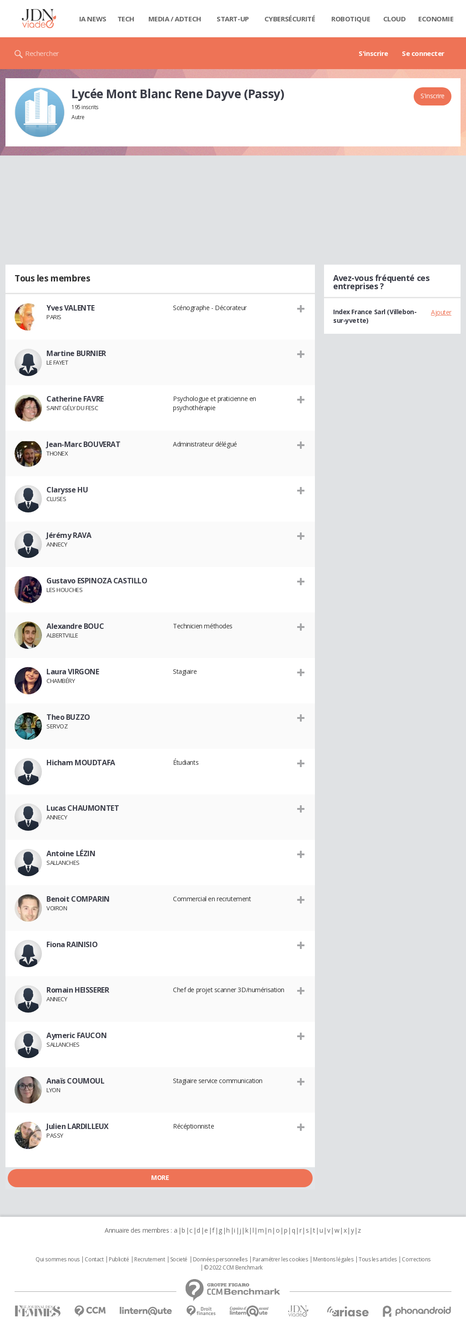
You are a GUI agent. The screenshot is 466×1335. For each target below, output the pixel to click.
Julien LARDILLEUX (77, 1126)
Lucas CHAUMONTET (82, 808)
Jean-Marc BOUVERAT (83, 444)
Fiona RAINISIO (71, 944)
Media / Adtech (174, 18)
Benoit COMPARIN (78, 899)
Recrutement (149, 1259)
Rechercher (42, 53)
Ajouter (441, 312)
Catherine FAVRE (75, 399)
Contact (94, 1259)
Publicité (119, 1259)
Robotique (350, 18)
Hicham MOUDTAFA (80, 763)
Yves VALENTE (70, 308)
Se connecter (423, 53)
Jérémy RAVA (68, 535)
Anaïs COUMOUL (75, 1081)
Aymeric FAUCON (76, 1035)
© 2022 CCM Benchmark (233, 1268)
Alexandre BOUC (75, 626)
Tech (125, 18)
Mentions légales (333, 1259)
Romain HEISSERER (77, 990)
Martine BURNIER (76, 353)
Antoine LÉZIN (71, 853)
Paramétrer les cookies (280, 1259)
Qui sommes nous (57, 1259)
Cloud (394, 18)
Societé (178, 1259)
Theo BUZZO (68, 717)
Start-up (233, 18)
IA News (92, 18)
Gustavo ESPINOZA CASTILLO (96, 581)
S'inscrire (373, 53)
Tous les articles (378, 1259)
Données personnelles (220, 1259)
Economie (436, 18)
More (160, 1177)
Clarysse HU (67, 490)
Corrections (416, 1259)
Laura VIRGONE (72, 672)
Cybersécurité (289, 18)
